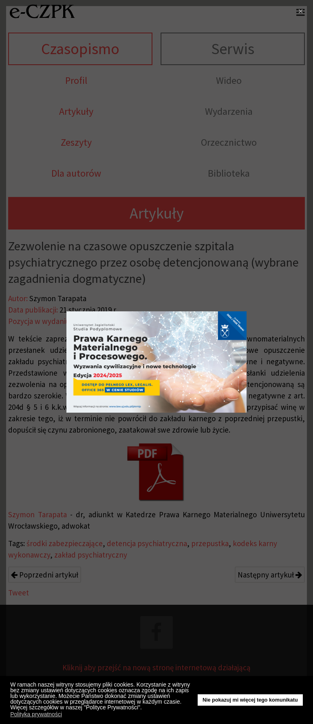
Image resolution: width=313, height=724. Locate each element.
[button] (144, 708)
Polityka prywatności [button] (36, 714)
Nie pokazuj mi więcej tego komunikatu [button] (250, 700)
